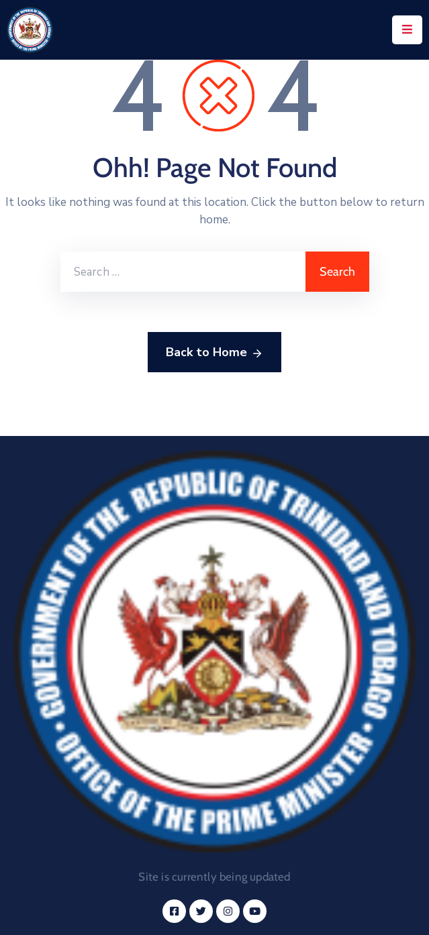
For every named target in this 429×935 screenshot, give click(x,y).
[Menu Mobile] (407, 29)
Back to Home (214, 353)
